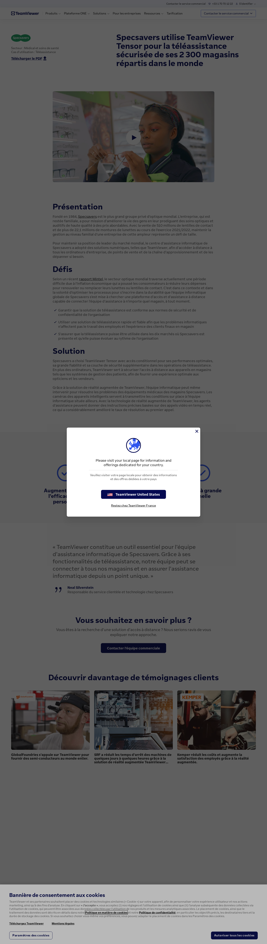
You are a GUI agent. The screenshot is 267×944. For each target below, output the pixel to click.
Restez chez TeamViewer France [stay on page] (133, 505)
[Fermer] (196, 431)
